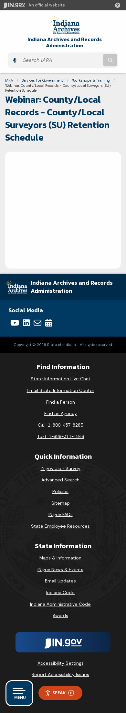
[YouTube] (14, 323)
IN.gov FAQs (60, 514)
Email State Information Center (60, 390)
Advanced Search (60, 480)
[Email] (37, 323)
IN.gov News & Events (60, 569)
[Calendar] (48, 323)
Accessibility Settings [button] (60, 663)
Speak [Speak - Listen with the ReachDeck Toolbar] (59, 693)
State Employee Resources (60, 526)
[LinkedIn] (26, 323)
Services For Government (42, 80)
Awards (60, 615)
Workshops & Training (91, 80)
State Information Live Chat (60, 379)
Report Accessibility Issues (60, 674)
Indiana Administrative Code (60, 604)
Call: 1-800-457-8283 (60, 425)
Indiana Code (60, 592)
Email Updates (60, 581)
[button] (119, 5)
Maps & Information (60, 558)
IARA (9, 80)
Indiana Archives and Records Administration (64, 42)
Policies (60, 491)
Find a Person (60, 402)
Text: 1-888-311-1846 (60, 436)
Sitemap (60, 503)
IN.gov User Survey (60, 468)
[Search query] (60, 60)
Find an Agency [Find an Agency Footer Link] (60, 413)
